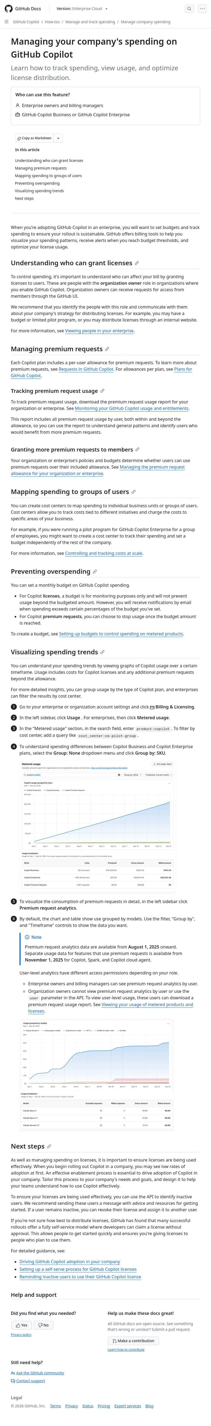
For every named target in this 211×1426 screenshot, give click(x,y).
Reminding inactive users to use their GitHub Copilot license (80, 1277)
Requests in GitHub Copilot (86, 369)
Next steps (31, 1146)
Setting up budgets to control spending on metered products (121, 634)
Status (87, 1405)
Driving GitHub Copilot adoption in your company (70, 1262)
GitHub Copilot (26, 21)
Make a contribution (133, 1340)
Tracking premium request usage (58, 390)
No (43, 1325)
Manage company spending (145, 21)
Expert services (127, 1405)
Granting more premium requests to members (75, 449)
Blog (149, 1405)
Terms (55, 1405)
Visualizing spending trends (58, 651)
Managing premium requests (60, 348)
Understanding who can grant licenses (75, 262)
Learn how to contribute (126, 1349)
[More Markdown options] (58, 138)
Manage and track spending (90, 21)
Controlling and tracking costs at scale (103, 553)
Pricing (104, 1405)
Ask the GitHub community (37, 1372)
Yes (21, 1325)
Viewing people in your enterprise (99, 331)
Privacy (71, 1405)
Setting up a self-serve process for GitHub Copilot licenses (78, 1269)
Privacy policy (21, 1334)
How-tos (52, 21)
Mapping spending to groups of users (73, 491)
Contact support (28, 1380)
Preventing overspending (54, 571)
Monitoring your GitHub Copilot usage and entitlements (132, 408)
